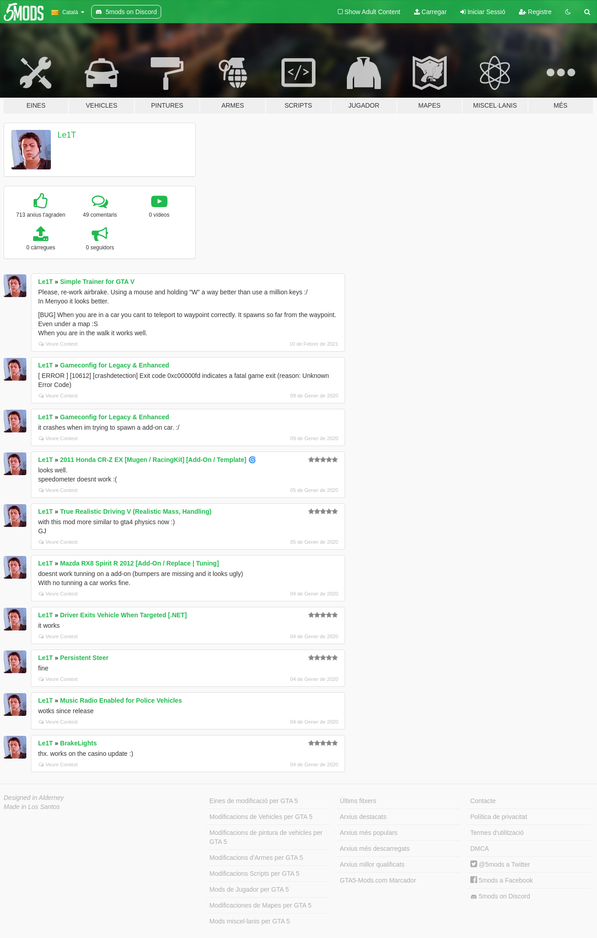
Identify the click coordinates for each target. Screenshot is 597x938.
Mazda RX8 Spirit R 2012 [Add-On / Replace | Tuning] (139, 563)
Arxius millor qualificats (372, 864)
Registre (535, 11)
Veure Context (58, 344)
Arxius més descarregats (375, 848)
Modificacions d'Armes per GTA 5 (256, 857)
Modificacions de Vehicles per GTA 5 (260, 816)
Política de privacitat (498, 816)
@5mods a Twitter (500, 864)
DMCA (479, 848)
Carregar (430, 11)
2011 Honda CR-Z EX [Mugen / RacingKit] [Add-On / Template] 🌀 (158, 459)
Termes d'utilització (497, 832)
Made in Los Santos (32, 806)
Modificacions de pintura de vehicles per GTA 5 (265, 837)
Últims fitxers (358, 800)
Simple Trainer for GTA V (97, 281)
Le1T (67, 134)
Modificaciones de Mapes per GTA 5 (260, 905)
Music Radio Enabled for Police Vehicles (121, 700)
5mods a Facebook (501, 880)
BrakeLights (78, 743)
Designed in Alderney (34, 797)
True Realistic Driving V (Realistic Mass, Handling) (136, 511)
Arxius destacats (363, 816)
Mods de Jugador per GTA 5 (249, 889)
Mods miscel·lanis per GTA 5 (249, 921)
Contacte (483, 800)
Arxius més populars (369, 832)
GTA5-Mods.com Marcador (378, 880)
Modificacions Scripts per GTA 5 (254, 873)
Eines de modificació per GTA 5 (253, 800)
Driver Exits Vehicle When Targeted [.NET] (123, 615)
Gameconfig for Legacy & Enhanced (114, 365)
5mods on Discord (500, 896)
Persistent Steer (84, 657)
